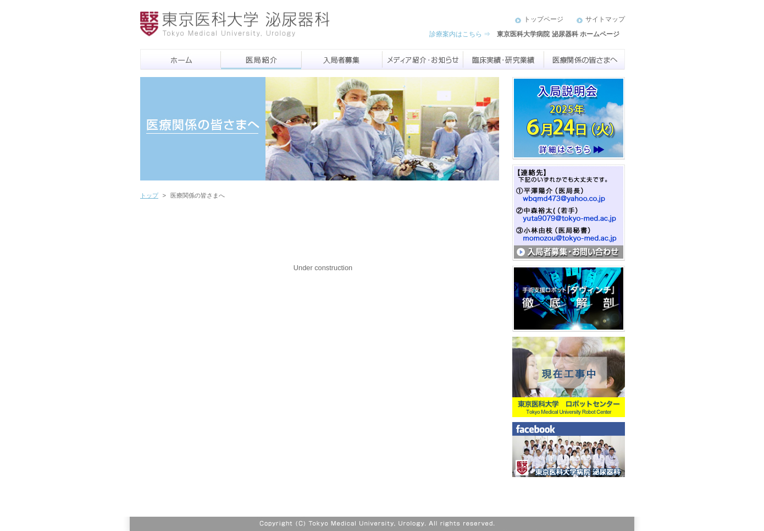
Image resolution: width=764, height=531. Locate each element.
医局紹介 (261, 59)
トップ (149, 195)
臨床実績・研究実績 (503, 59)
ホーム (180, 59)
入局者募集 (342, 59)
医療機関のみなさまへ (584, 59)
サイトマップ (605, 19)
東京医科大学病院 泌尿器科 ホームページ (558, 34)
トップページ (543, 19)
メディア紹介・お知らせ (423, 59)
